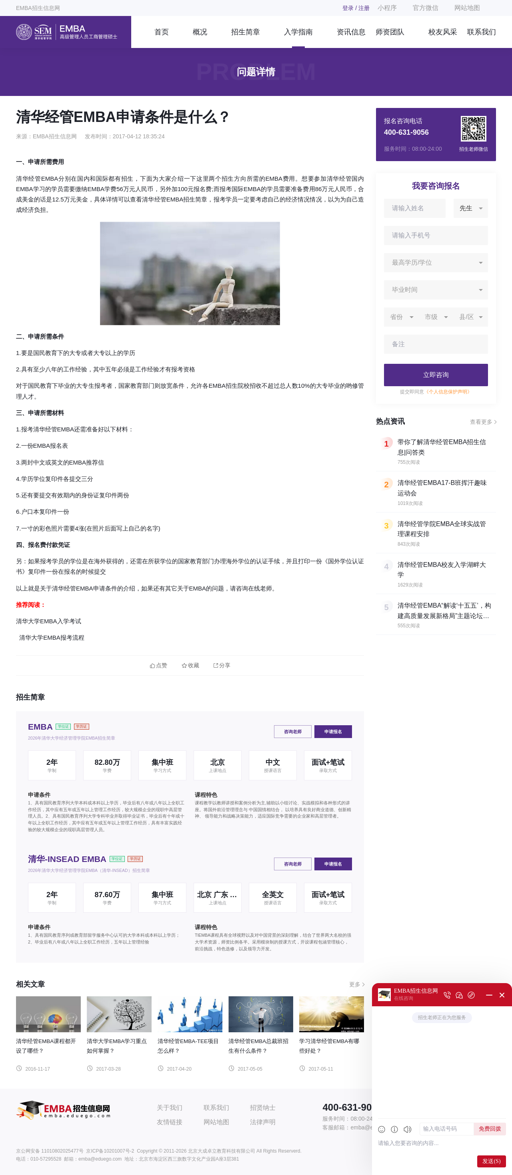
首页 (161, 32)
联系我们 (481, 32)
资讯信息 (351, 32)
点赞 (158, 665)
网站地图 (467, 7)
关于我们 (169, 1107)
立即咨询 (436, 374)
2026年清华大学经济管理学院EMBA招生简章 (71, 738)
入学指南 (298, 32)
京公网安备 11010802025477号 (50, 1151)
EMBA (40, 726)
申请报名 (333, 731)
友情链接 (169, 1122)
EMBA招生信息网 (38, 8)
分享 (222, 665)
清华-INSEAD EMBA (67, 859)
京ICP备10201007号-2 (110, 1151)
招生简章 (245, 32)
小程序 (387, 7)
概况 (200, 32)
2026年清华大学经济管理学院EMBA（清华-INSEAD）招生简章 (89, 870)
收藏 (190, 665)
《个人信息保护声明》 (448, 392)
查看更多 (481, 422)
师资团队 (390, 32)
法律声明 (263, 1122)
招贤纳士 (263, 1107)
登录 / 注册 (356, 8)
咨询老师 (293, 731)
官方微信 (425, 7)
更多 (354, 984)
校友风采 (442, 32)
